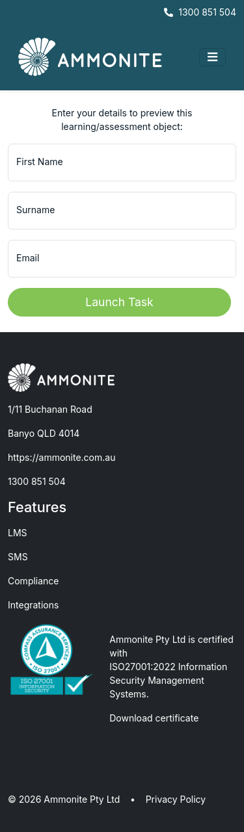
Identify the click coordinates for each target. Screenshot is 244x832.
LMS (17, 532)
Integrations (33, 604)
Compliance (33, 580)
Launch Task (119, 302)
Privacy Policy (176, 799)
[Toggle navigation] (212, 57)
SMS (18, 556)
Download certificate (153, 717)
